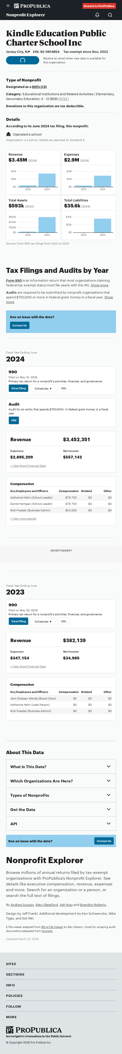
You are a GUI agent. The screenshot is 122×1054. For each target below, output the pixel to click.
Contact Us (19, 325)
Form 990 (14, 280)
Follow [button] (13, 1006)
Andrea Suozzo (22, 904)
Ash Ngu (66, 904)
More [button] (11, 1016)
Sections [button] (15, 974)
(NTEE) (63, 98)
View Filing (18, 388)
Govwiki (47, 931)
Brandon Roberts (93, 904)
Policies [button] (14, 995)
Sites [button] (11, 963)
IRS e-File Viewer (52, 927)
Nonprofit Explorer (25, 15)
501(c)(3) (39, 86)
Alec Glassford (46, 904)
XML (64, 388)
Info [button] (10, 985)
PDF (14, 420)
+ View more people (23, 518)
